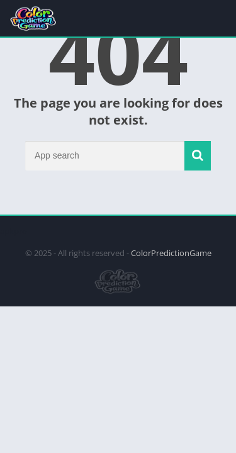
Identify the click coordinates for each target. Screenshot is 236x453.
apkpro (13, 231)
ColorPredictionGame (171, 253)
